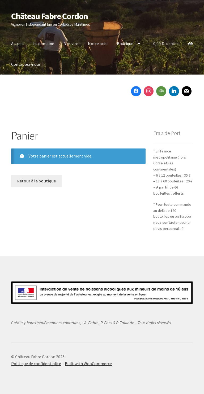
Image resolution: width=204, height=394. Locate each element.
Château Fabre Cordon (49, 16)
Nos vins (71, 43)
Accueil (17, 43)
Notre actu (98, 43)
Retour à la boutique (36, 180)
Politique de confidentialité (36, 363)
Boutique (125, 43)
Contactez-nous (26, 64)
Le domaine (43, 43)
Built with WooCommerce (88, 363)
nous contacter (166, 222)
